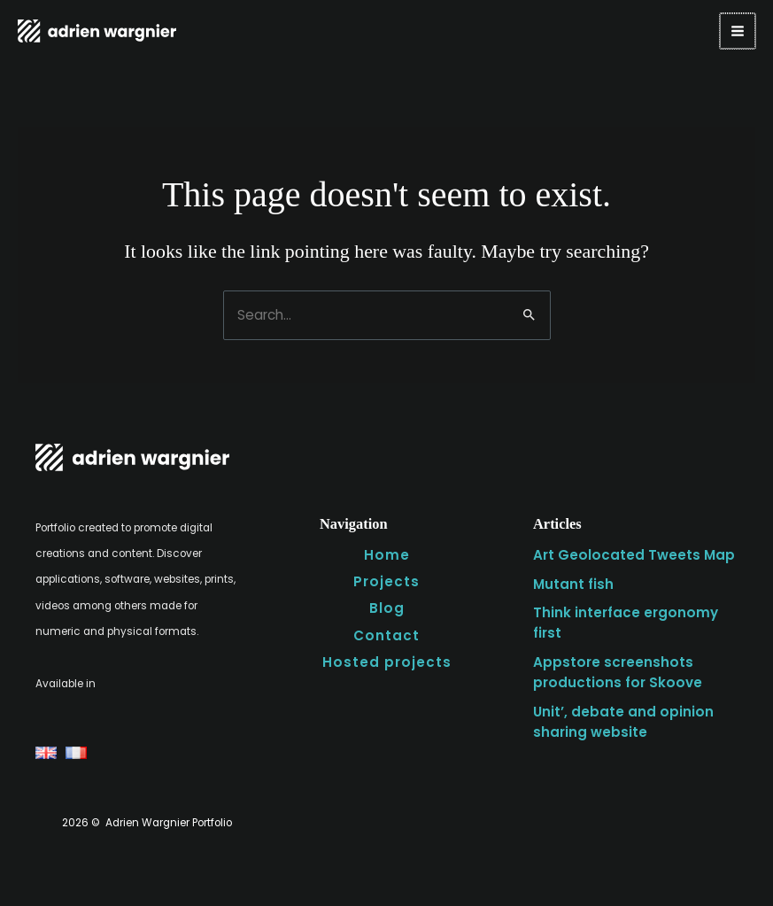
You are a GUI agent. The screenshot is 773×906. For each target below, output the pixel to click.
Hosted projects (386, 657)
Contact (387, 630)
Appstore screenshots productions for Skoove (612, 666)
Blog (387, 605)
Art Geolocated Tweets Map (628, 553)
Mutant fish (572, 582)
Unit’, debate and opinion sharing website (618, 714)
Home (387, 553)
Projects (387, 579)
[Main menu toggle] (737, 31)
